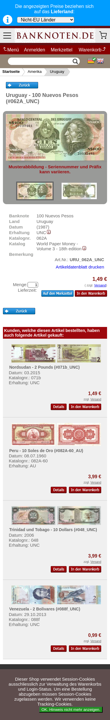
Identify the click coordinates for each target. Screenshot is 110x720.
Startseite (11, 71)
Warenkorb (92, 49)
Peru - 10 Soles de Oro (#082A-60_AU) (46, 450)
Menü (10, 49)
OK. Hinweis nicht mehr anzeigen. (70, 709)
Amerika (35, 71)
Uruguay (57, 71)
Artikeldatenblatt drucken (80, 266)
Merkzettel (61, 49)
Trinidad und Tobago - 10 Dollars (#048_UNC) (53, 529)
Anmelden (34, 49)
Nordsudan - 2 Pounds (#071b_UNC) (44, 367)
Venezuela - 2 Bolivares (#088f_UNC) (44, 609)
